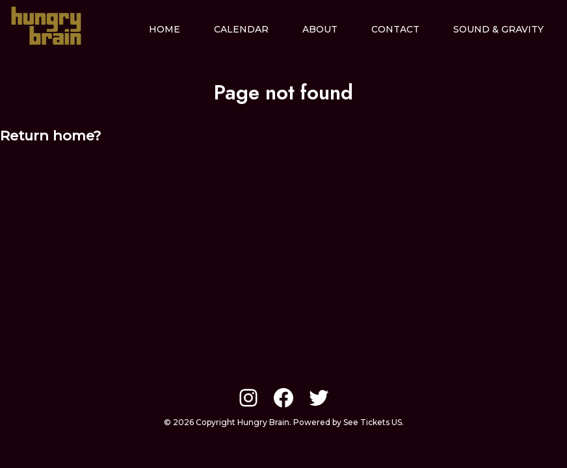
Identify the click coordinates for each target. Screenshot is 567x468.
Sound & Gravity (498, 29)
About (319, 29)
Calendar (241, 29)
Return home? (50, 135)
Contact (395, 29)
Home (164, 29)
